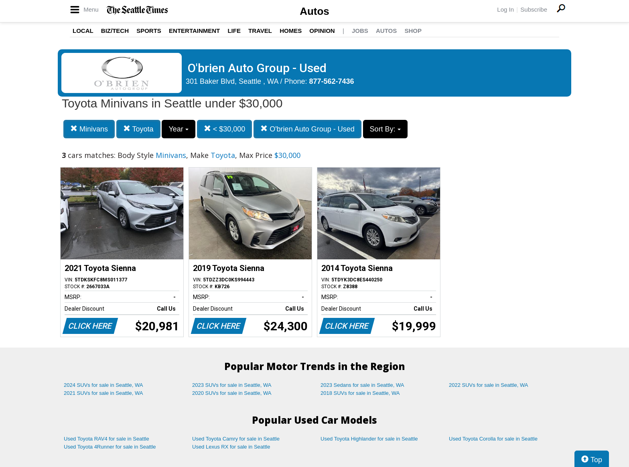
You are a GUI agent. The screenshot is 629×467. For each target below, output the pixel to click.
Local (83, 30)
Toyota (138, 129)
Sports (148, 30)
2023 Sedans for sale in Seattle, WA (362, 385)
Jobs (360, 30)
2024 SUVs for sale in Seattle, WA (103, 385)
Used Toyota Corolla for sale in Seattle (493, 439)
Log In (505, 9)
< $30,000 (225, 129)
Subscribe (533, 9)
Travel (260, 30)
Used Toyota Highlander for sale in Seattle (369, 439)
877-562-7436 (331, 81)
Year (178, 129)
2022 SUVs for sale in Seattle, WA (488, 385)
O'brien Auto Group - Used (307, 129)
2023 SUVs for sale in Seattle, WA (232, 385)
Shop (413, 30)
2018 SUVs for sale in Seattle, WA (360, 393)
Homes (291, 30)
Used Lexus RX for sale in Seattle (231, 447)
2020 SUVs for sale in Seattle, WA (232, 393)
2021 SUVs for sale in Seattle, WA (103, 393)
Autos (314, 11)
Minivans (89, 129)
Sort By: (385, 129)
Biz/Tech (115, 30)
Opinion (322, 30)
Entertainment (194, 30)
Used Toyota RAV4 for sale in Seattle (106, 439)
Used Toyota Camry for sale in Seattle (236, 439)
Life (234, 30)
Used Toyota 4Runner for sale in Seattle (110, 447)
